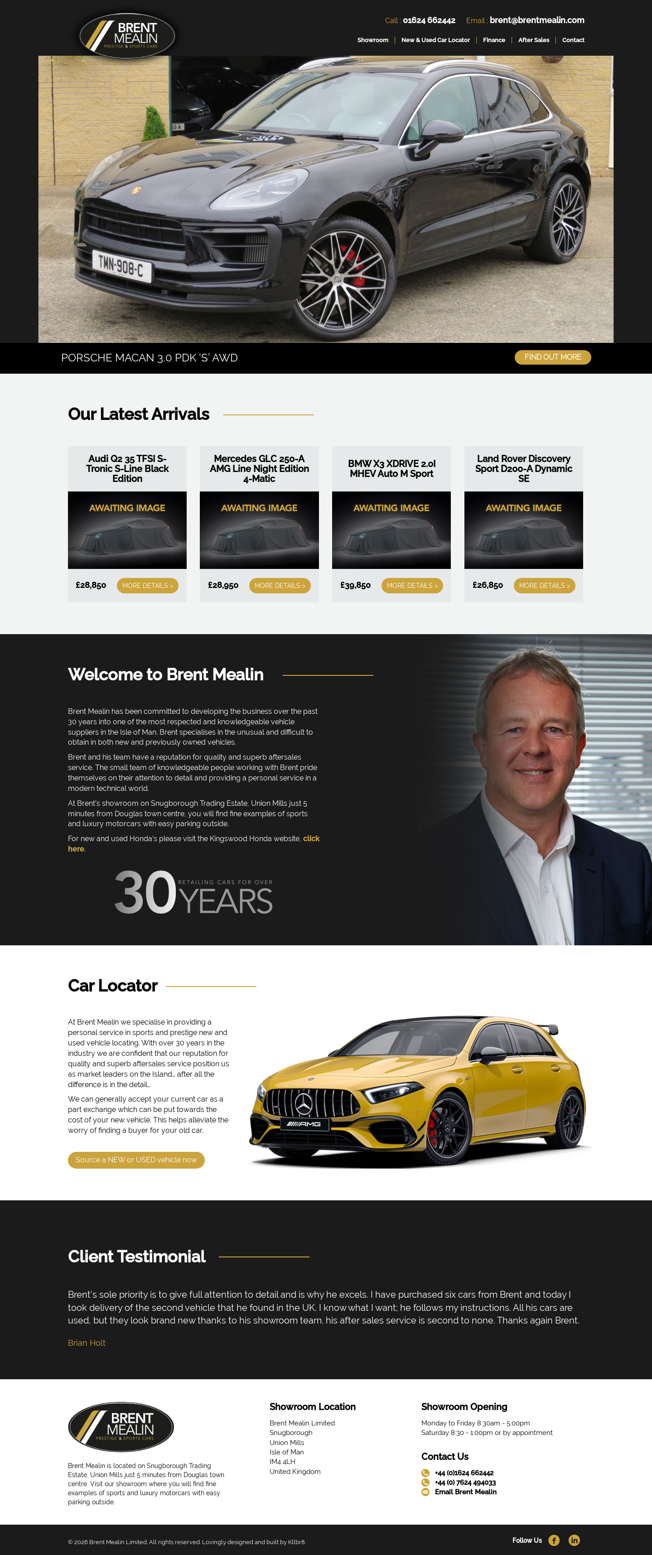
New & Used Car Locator (435, 40)
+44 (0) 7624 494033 (465, 1482)
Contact (573, 40)
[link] (127, 38)
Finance (494, 40)
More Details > (147, 585)
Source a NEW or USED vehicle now (136, 1159)
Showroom (372, 40)
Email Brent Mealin (466, 1492)
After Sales (533, 40)
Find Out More (553, 356)
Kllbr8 (296, 1541)
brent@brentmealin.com (537, 20)
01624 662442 (429, 20)
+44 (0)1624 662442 (464, 1472)
